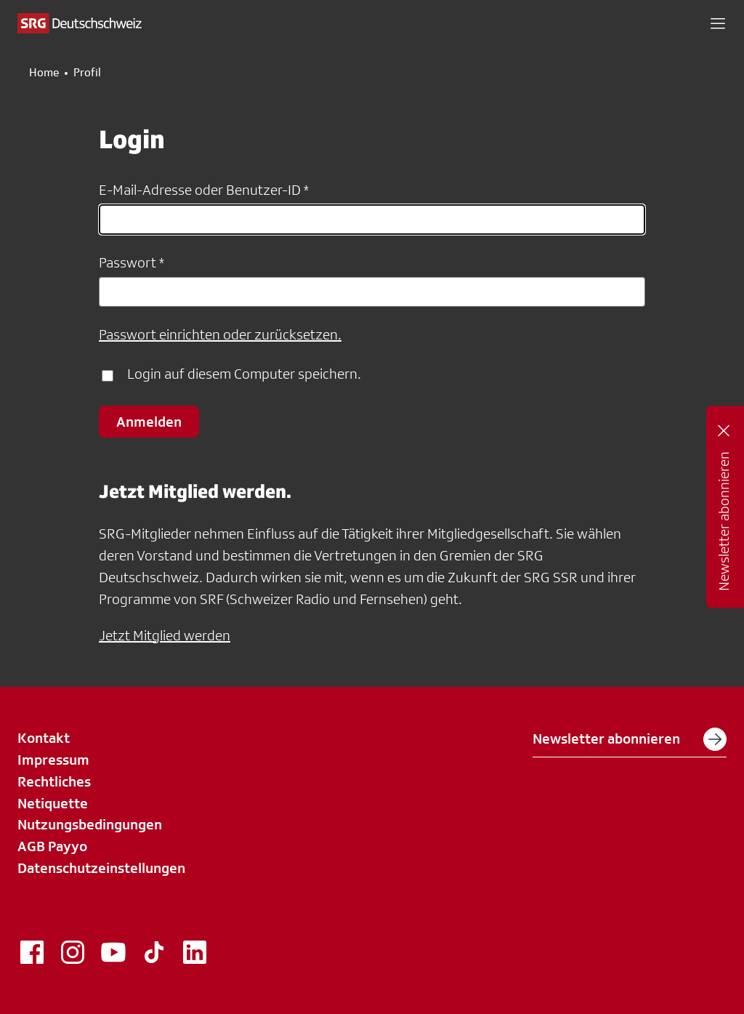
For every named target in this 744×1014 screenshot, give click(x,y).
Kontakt (43, 738)
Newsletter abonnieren (630, 739)
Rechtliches (54, 781)
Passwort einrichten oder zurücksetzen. (220, 334)
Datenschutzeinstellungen (101, 868)
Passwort (127, 262)
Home (44, 72)
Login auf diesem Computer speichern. (244, 374)
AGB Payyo (52, 846)
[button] (718, 23)
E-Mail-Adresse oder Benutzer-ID (200, 190)
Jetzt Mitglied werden (164, 635)
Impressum (53, 760)
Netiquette (52, 803)
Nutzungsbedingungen (89, 824)
